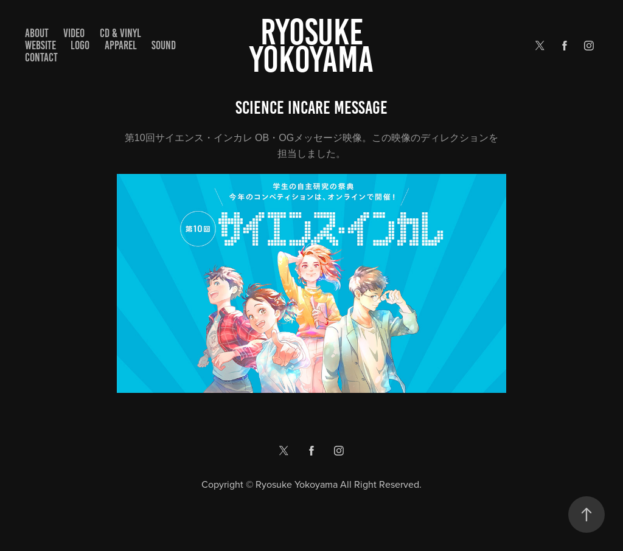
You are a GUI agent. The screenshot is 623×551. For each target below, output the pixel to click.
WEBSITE (40, 45)
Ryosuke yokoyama (311, 45)
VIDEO (74, 33)
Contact (41, 57)
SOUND (163, 45)
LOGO (80, 45)
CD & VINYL (120, 33)
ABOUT (37, 33)
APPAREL (121, 45)
